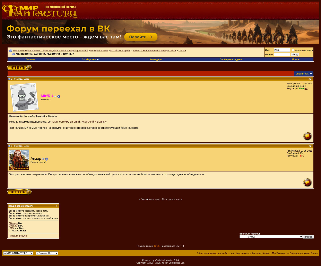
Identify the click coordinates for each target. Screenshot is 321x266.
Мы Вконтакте (280, 253)
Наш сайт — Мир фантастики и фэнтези (239, 253)
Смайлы (13, 225)
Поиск (295, 59)
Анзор (36, 158)
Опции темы (302, 73)
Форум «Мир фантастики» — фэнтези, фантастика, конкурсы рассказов (50, 50)
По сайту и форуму (120, 50)
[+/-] (306, 88)
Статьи (182, 50)
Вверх (314, 253)
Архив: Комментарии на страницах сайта (154, 50)
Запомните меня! (302, 50)
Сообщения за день (231, 59)
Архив (266, 253)
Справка (30, 59)
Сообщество (90, 59)
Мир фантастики (98, 50)
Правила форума (18, 235)
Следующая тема (171, 199)
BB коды (13, 223)
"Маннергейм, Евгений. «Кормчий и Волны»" (79, 121)
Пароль (269, 54)
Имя (267, 50)
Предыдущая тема (150, 199)
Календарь (156, 59)
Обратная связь (206, 253)
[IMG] (11, 228)
